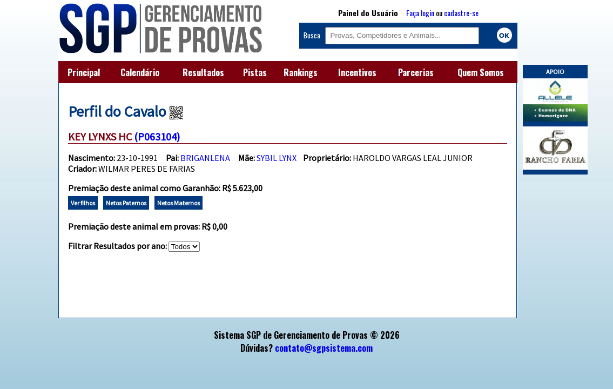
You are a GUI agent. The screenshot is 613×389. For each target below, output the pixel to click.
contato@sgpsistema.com (324, 347)
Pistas (255, 72)
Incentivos (357, 72)
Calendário (139, 72)
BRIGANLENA (205, 157)
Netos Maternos (178, 203)
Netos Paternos (126, 203)
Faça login (420, 12)
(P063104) (157, 136)
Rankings (301, 72)
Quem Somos (480, 72)
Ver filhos (83, 203)
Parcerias (416, 72)
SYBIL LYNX (277, 157)
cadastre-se (461, 12)
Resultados (203, 72)
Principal (84, 72)
